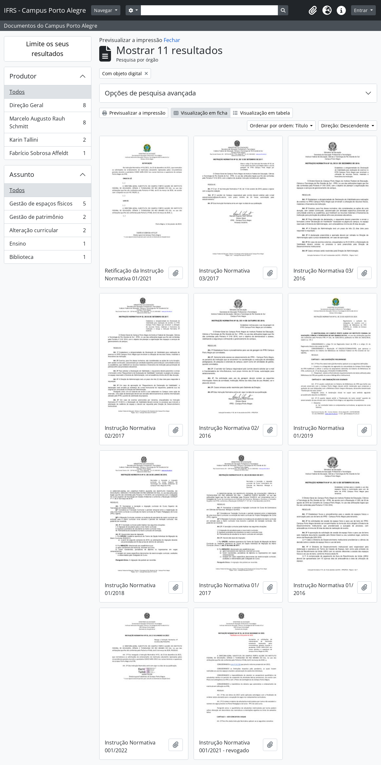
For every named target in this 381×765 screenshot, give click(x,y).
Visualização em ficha (200, 113)
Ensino (47, 245)
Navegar (104, 10)
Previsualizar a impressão (133, 113)
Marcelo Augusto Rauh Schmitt (47, 122)
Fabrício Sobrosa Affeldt (47, 154)
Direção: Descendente (345, 125)
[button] (313, 10)
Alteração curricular (47, 231)
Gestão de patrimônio (47, 218)
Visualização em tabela (261, 113)
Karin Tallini (47, 141)
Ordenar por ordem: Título (279, 125)
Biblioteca (47, 258)
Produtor (22, 76)
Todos (17, 91)
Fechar (172, 40)
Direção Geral (47, 106)
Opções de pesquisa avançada (150, 93)
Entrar (361, 10)
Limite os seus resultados (47, 48)
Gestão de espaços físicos (47, 205)
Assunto (21, 174)
